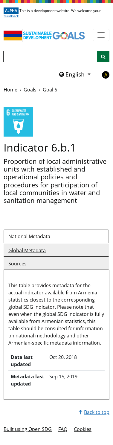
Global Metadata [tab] (27, 250)
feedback (11, 16)
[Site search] (103, 56)
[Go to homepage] (45, 35)
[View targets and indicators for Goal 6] (18, 122)
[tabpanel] (56, 332)
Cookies (82, 429)
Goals (30, 89)
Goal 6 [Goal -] (50, 89)
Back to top (94, 412)
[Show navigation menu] (101, 35)
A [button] (105, 74)
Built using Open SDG (28, 429)
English (72, 74)
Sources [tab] (17, 263)
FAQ (62, 429)
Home (10, 89)
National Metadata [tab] (29, 236)
